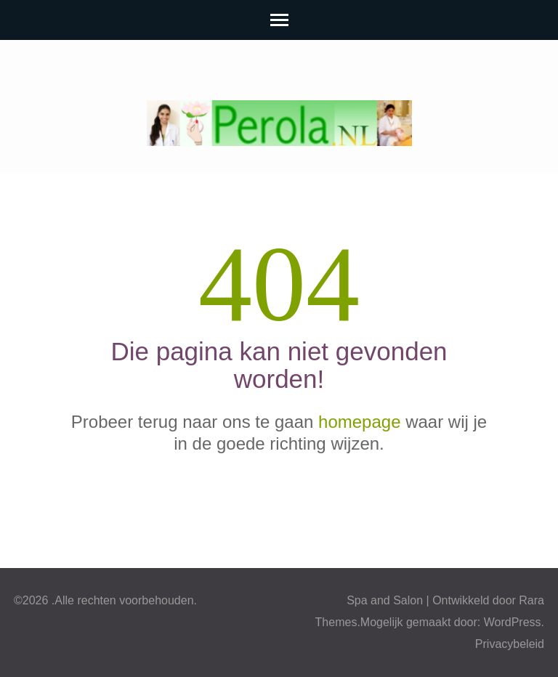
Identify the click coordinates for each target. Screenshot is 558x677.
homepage (359, 421)
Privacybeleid (509, 644)
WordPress (512, 622)
